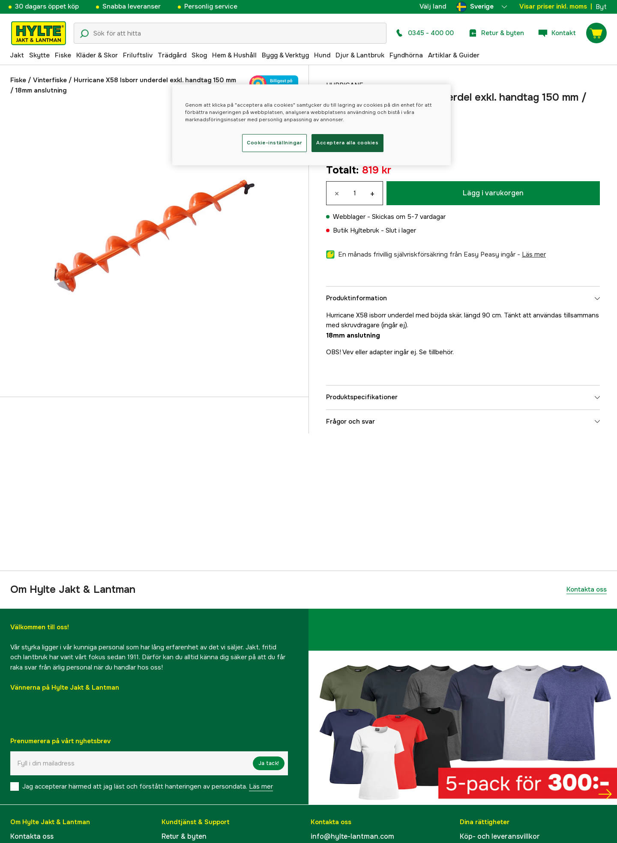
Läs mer (261, 786)
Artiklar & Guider (453, 55)
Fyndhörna (406, 55)
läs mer (534, 254)
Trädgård (172, 55)
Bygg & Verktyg (285, 55)
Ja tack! (268, 763)
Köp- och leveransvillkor (500, 836)
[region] (311, 124)
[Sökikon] (84, 34)
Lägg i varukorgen (493, 192)
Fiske (63, 55)
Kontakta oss (586, 589)
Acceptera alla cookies (347, 143)
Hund (322, 55)
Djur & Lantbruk (359, 55)
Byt (601, 7)
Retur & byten (184, 836)
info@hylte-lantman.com (352, 836)
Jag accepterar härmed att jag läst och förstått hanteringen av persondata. (147, 786)
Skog (199, 55)
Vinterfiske (50, 80)
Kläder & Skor (97, 55)
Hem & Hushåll (234, 55)
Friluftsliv (138, 55)
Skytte (39, 55)
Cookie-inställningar (274, 143)
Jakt (17, 55)
